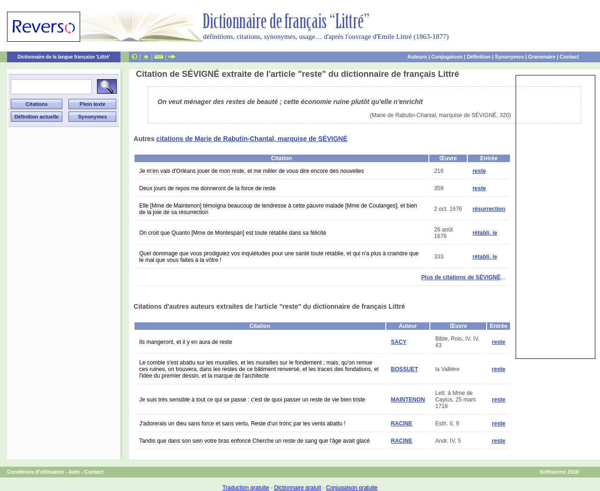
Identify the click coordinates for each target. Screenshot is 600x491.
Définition (479, 57)
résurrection (488, 209)
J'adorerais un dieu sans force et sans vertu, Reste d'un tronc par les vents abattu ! (242, 423)
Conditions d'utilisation (35, 472)
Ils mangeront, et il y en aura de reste (185, 342)
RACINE (401, 423)
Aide (74, 472)
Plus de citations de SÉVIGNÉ (461, 277)
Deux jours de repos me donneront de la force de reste (207, 188)
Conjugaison (447, 57)
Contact (569, 57)
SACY (398, 342)
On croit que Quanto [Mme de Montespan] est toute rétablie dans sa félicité (232, 233)
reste (479, 171)
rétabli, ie (484, 233)
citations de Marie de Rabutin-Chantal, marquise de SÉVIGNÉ (251, 138)
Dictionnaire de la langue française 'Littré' (63, 57)
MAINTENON (408, 399)
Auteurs (417, 57)
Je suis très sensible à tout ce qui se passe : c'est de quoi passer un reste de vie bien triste (252, 399)
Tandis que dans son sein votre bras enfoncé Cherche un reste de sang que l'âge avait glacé (254, 441)
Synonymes (509, 57)
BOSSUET (404, 369)
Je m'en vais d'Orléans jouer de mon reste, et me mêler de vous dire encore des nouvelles (251, 171)
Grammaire (541, 57)
